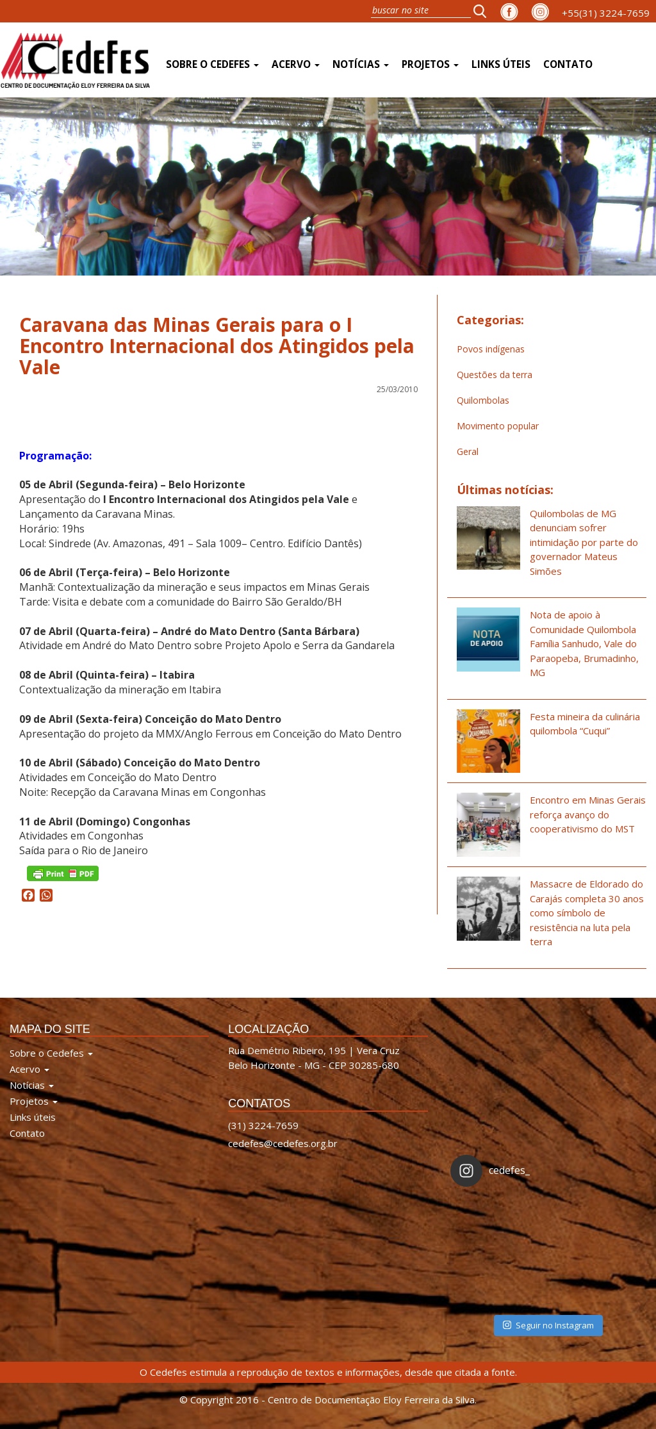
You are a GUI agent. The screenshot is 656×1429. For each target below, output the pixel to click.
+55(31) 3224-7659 (606, 12)
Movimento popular (498, 426)
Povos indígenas (491, 349)
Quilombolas (483, 400)
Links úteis (501, 64)
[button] (483, 11)
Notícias (360, 64)
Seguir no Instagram (548, 1325)
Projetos (430, 64)
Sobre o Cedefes (212, 64)
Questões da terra (494, 374)
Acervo (296, 64)
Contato (568, 64)
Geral (468, 451)
